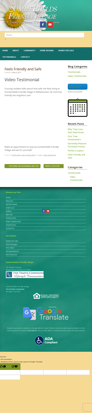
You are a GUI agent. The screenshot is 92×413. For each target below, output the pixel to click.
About (15, 50)
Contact (25, 57)
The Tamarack (11, 254)
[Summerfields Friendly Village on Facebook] (43, 24)
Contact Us (10, 228)
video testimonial (49, 155)
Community (29, 50)
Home (5, 50)
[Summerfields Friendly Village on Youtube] (50, 24)
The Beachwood (12, 251)
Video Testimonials (28, 155)
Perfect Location (53, 166)
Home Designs (47, 50)
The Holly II (10, 248)
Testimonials (9, 57)
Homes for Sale (66, 50)
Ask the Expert (11, 204)
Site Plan (9, 214)
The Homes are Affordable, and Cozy (22, 166)
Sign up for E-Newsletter (75, 86)
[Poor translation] (14, 366)
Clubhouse (10, 208)
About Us (9, 201)
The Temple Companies (15, 289)
